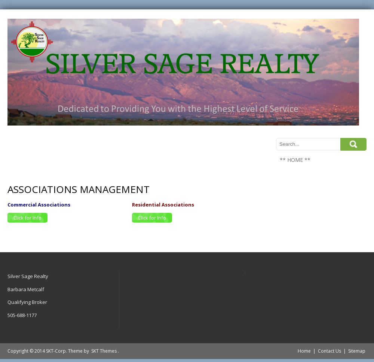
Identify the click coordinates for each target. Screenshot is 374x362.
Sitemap (356, 351)
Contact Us (329, 351)
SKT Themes (104, 351)
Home (304, 351)
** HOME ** (295, 159)
